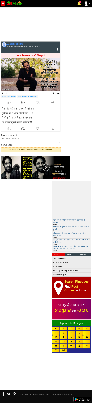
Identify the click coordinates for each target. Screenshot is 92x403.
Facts (69, 254)
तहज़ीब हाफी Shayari (9, 96)
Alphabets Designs (71, 323)
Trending (57, 254)
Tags (47, 394)
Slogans (83, 254)
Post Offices (71, 288)
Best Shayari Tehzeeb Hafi (27, 96)
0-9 (63, 350)
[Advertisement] (46, 24)
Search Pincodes (76, 281)
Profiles (53, 394)
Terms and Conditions (37, 394)
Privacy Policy (23, 394)
